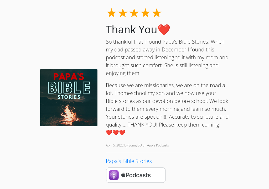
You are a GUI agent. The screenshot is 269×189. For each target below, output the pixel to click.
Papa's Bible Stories (129, 161)
